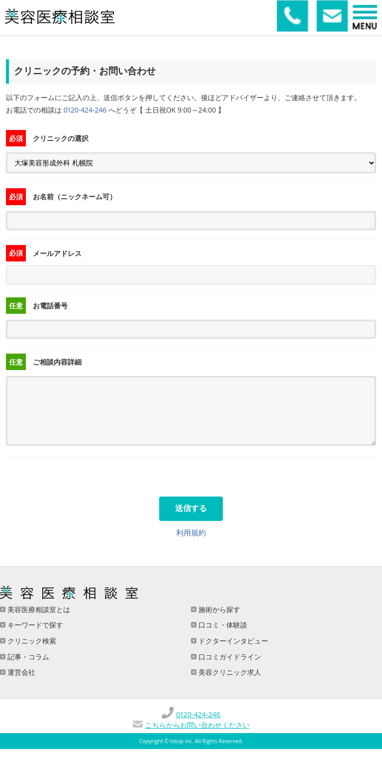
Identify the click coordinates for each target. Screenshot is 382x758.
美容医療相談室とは (37, 609)
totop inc (181, 741)
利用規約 (191, 532)
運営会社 (20, 672)
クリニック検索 (30, 640)
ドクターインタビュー (232, 640)
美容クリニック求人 (228, 672)
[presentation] (81, 477)
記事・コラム (27, 656)
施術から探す (218, 609)
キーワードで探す (34, 625)
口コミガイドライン (228, 656)
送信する (191, 508)
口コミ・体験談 (221, 625)
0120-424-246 (85, 110)
